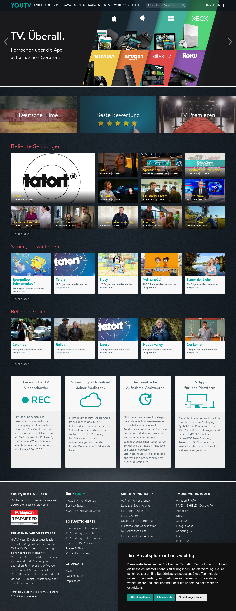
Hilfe (136, 5)
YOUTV (21, 5)
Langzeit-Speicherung (135, 506)
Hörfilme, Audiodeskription (139, 526)
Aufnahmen (87, 5)
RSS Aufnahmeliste (133, 531)
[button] (223, 5)
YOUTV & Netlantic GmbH (83, 511)
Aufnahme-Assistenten (136, 500)
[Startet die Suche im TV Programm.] (166, 5)
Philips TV (182, 541)
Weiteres (115, 5)
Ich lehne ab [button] (164, 597)
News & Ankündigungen (82, 500)
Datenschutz (74, 576)
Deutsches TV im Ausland (138, 536)
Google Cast (184, 526)
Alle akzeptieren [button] (140, 597)
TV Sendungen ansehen (81, 533)
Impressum (73, 581)
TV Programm (62, 5)
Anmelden (212, 5)
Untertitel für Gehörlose (137, 521)
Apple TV (182, 511)
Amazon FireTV (186, 500)
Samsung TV (184, 531)
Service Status (75, 506)
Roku (179, 516)
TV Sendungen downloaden (84, 538)
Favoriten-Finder (132, 511)
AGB (69, 571)
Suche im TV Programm (81, 543)
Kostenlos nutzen (77, 553)
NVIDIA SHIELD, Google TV (194, 506)
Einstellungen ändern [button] (191, 597)
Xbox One (182, 521)
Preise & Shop (75, 548)
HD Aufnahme (130, 516)
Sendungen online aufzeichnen (86, 528)
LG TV (180, 536)
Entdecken (42, 5)
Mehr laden (22, 233)
